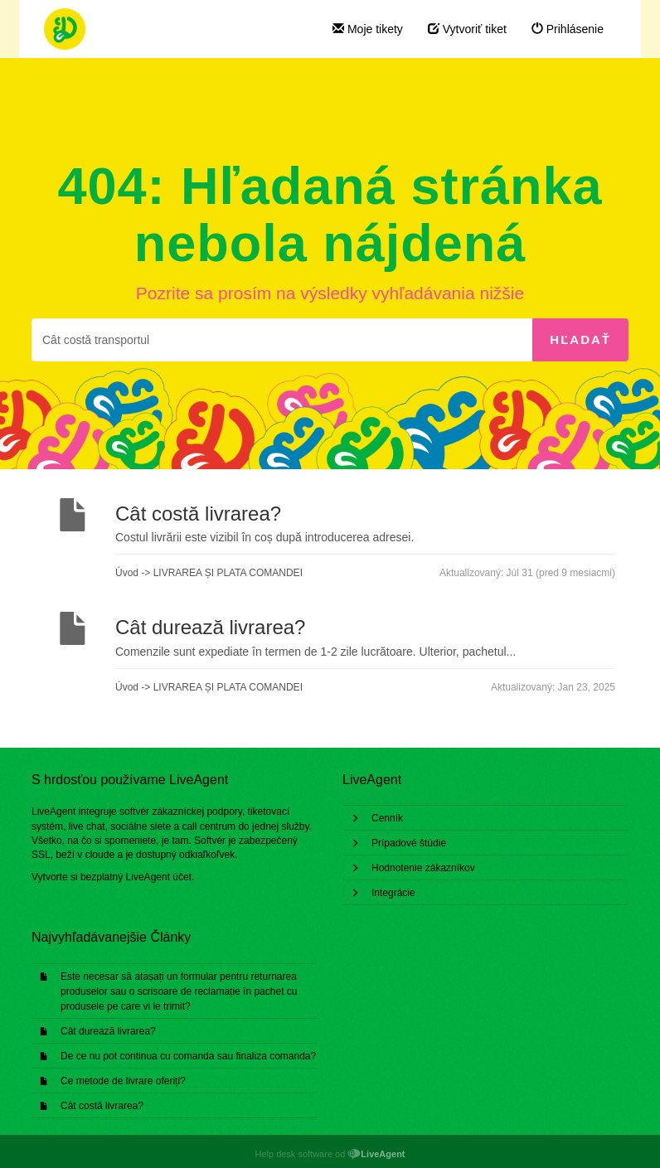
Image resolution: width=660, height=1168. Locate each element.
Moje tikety (367, 29)
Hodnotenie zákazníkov (423, 868)
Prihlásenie (567, 29)
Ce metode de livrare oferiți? (123, 1081)
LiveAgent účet (159, 877)
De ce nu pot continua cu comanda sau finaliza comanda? (188, 1056)
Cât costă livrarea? (102, 1106)
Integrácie (393, 893)
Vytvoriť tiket (467, 29)
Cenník (387, 818)
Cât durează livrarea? (108, 1031)
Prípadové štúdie (408, 843)
